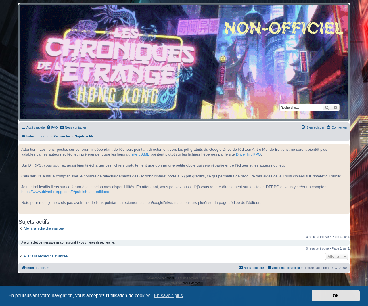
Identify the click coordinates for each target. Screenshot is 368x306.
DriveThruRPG (248, 154)
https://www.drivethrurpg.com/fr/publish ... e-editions (65, 192)
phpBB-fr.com (191, 283)
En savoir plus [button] (168, 295)
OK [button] (336, 295)
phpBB (170, 278)
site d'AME (140, 154)
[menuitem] (52, 127)
